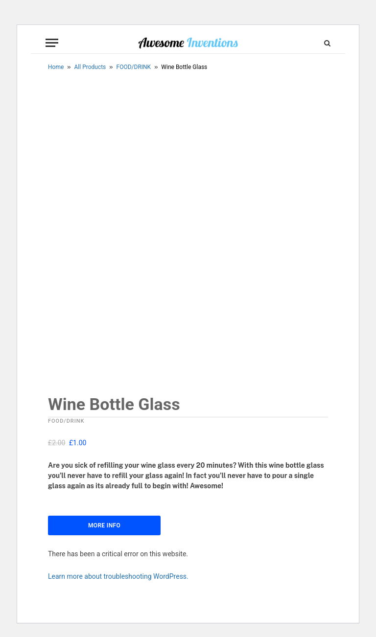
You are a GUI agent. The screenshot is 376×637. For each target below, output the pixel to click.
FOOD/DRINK (134, 67)
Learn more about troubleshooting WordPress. (118, 576)
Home (56, 67)
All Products (90, 67)
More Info (104, 525)
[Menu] (52, 43)
